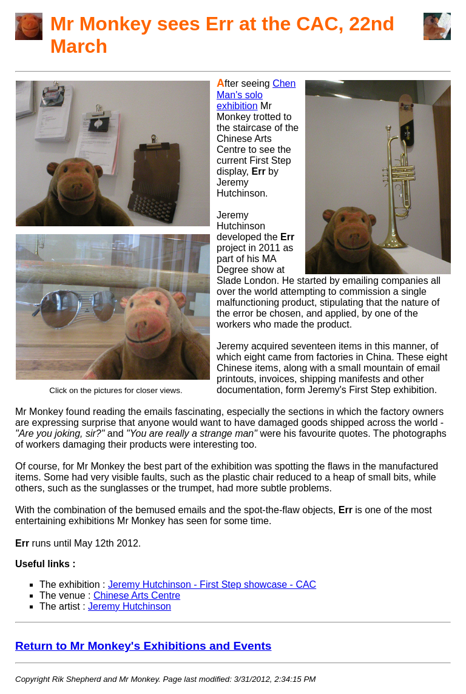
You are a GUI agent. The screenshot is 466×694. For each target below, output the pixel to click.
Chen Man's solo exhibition (256, 94)
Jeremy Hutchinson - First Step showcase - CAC (212, 584)
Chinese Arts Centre (136, 595)
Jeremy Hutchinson (129, 606)
